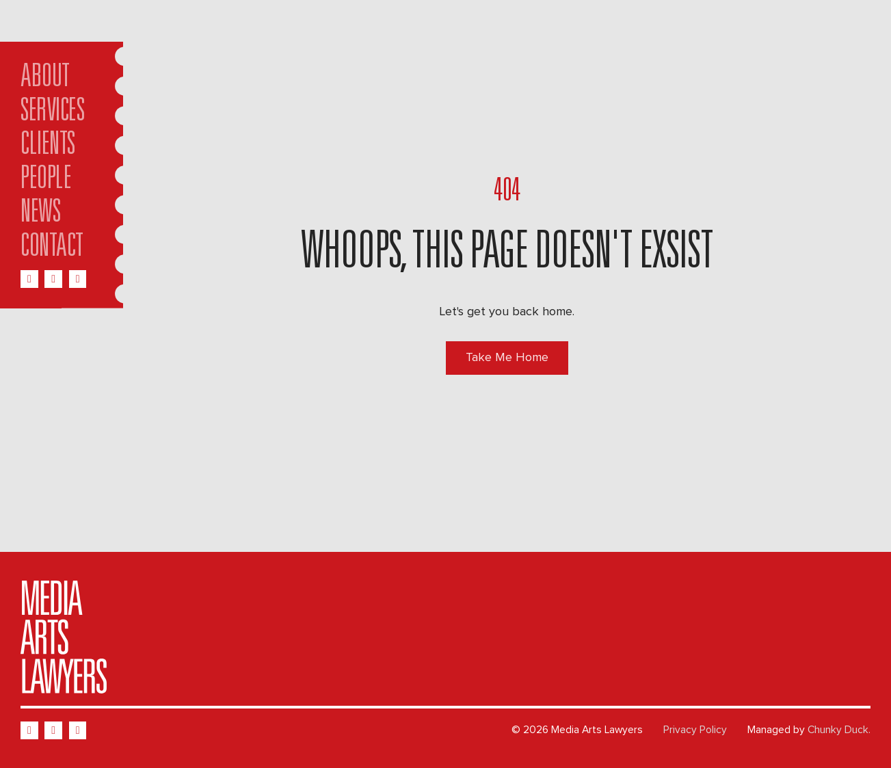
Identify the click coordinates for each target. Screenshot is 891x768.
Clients (48, 147)
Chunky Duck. (839, 730)
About (45, 79)
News (40, 214)
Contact (52, 249)
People (46, 181)
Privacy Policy (695, 730)
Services (52, 113)
